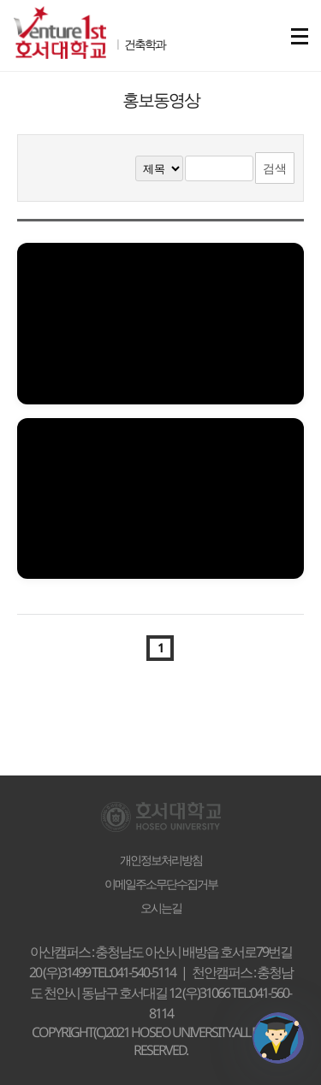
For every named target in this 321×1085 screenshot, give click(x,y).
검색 (275, 168)
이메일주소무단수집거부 (160, 884)
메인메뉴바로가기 (0, 0)
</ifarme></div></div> (278, 1038)
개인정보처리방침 (161, 860)
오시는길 (160, 908)
